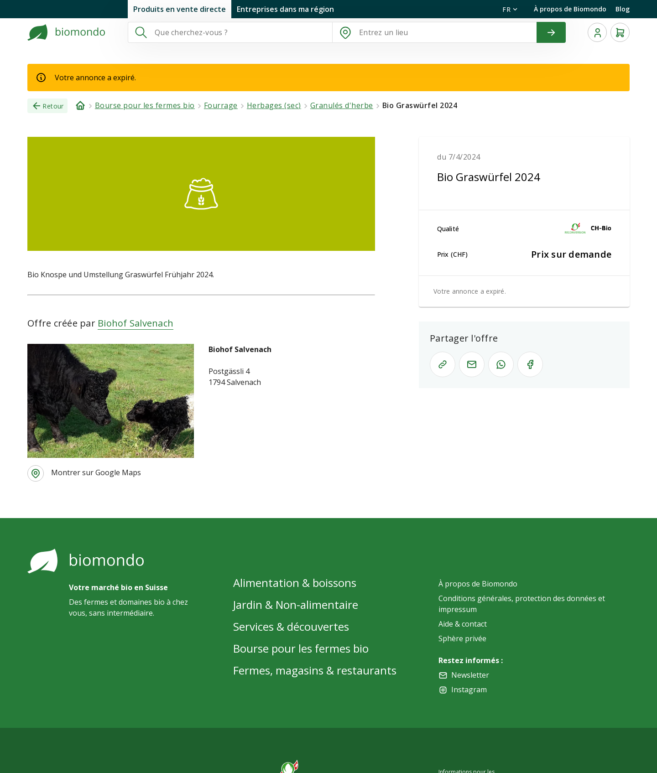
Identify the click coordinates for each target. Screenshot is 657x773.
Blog (622, 9)
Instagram (469, 690)
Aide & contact (462, 624)
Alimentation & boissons (294, 582)
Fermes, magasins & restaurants (314, 670)
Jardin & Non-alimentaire (295, 604)
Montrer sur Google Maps (96, 472)
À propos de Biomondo (570, 9)
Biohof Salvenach (135, 323)
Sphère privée (462, 638)
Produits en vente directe (179, 9)
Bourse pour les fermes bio (301, 648)
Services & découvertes (291, 626)
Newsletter (470, 675)
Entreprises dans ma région (285, 9)
